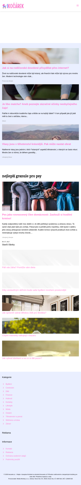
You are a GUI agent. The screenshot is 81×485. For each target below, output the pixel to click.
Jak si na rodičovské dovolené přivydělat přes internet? (35, 67)
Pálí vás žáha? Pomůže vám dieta (18, 267)
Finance (4, 81)
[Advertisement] (40, 27)
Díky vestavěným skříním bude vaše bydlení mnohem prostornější (34, 290)
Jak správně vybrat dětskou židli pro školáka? (24, 312)
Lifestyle (10, 81)
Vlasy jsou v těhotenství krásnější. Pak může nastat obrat (36, 144)
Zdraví (4, 121)
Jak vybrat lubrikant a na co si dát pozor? (22, 358)
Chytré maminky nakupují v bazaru (19, 335)
